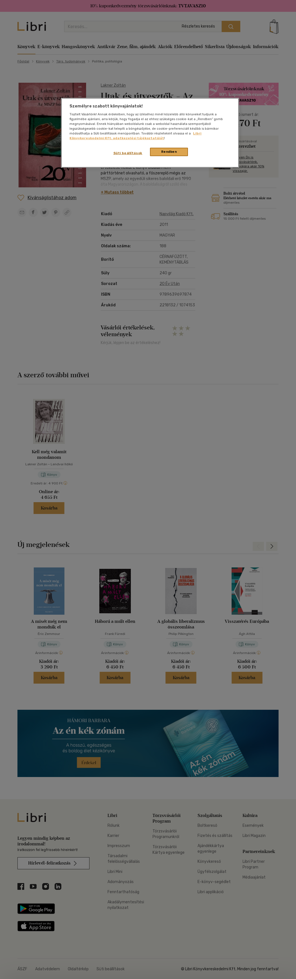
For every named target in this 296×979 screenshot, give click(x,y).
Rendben (169, 152)
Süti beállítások (127, 153)
